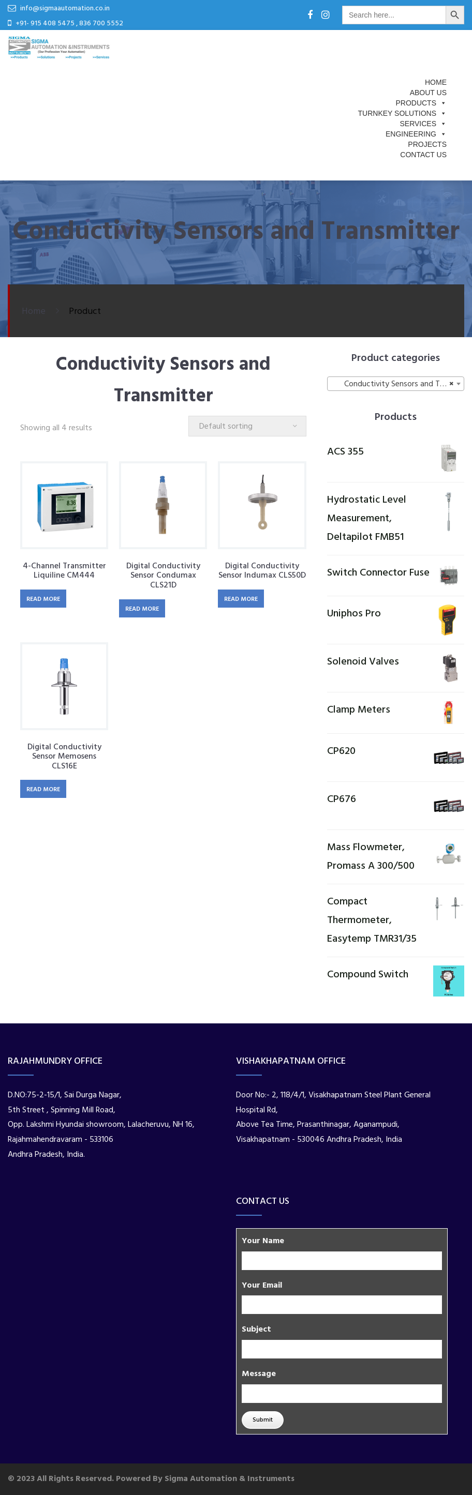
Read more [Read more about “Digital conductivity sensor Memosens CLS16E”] (43, 789)
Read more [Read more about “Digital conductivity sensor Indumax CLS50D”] (241, 599)
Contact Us (423, 154)
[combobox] (395, 383)
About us (428, 92)
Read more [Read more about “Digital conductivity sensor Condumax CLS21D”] (142, 609)
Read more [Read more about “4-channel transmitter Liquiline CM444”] (43, 599)
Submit (263, 1420)
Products (421, 103)
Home (436, 82)
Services (423, 123)
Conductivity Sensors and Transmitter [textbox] (398, 384)
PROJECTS (427, 144)
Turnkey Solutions (402, 113)
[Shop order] (247, 426)
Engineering (416, 134)
